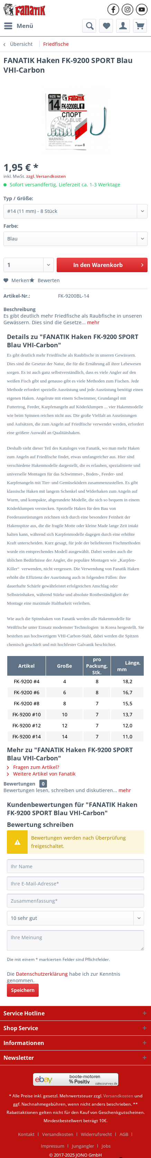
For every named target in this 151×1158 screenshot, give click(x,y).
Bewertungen (19, 783)
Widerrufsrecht (96, 1134)
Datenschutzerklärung (42, 974)
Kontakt (26, 1134)
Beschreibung (19, 309)
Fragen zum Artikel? (33, 767)
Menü (18, 25)
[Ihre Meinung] (75, 940)
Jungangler (83, 1146)
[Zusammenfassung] (75, 901)
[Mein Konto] (123, 26)
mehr (93, 322)
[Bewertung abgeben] (75, 918)
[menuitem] (18, 26)
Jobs (106, 1146)
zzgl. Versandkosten (46, 176)
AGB (124, 1134)
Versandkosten (118, 1096)
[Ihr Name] (75, 866)
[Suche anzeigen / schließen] (89, 26)
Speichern (23, 990)
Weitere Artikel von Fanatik (41, 773)
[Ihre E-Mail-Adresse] (75, 883)
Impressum (52, 1146)
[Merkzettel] (106, 26)
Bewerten (44, 280)
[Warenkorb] (140, 26)
